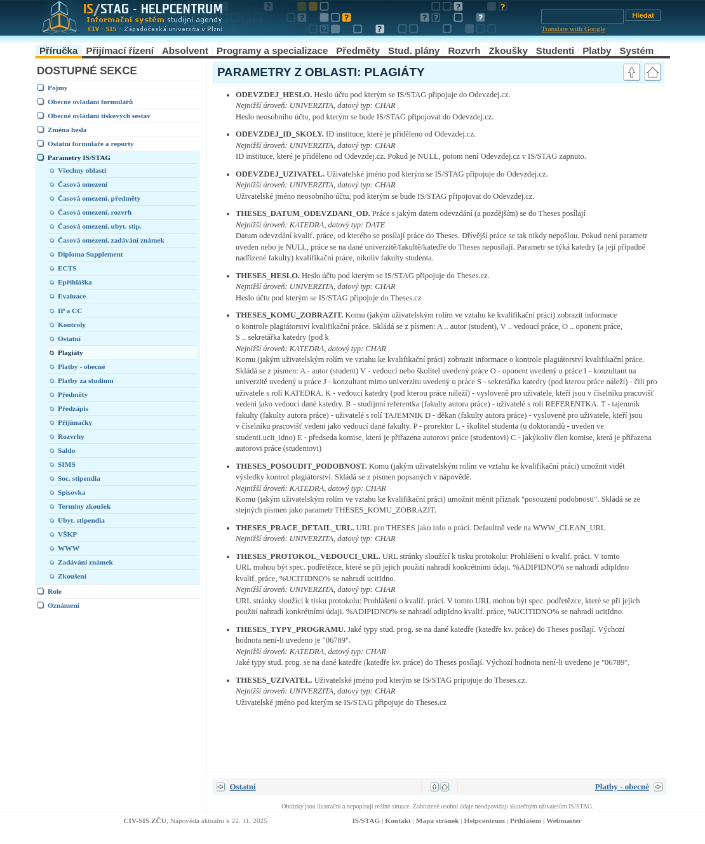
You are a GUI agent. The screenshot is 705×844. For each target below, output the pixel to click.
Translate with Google (573, 28)
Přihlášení (525, 820)
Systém (637, 50)
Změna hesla (67, 129)
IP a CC (70, 310)
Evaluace (72, 296)
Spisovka (72, 492)
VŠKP (67, 534)
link (603, 94)
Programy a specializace (272, 50)
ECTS (67, 268)
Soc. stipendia (79, 478)
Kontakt (397, 820)
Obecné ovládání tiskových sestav (99, 115)
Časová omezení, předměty (99, 198)
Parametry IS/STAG (79, 157)
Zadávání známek (85, 562)
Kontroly (72, 324)
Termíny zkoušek (84, 506)
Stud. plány (414, 50)
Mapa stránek (437, 820)
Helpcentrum (484, 820)
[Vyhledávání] (582, 16)
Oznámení (63, 605)
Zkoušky (508, 50)
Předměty (358, 50)
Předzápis (73, 408)
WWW (68, 548)
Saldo (66, 450)
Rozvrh (464, 50)
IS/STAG (366, 820)
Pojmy (58, 87)
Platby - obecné (81, 366)
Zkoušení (72, 576)
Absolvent (185, 50)
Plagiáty (70, 352)
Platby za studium (86, 380)
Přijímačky (75, 422)
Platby (596, 50)
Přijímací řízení (120, 50)
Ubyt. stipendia (81, 520)
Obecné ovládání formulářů (90, 101)
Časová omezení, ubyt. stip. (100, 226)
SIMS (67, 464)
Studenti (555, 50)
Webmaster (564, 820)
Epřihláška (75, 282)
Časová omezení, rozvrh (94, 212)
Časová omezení (82, 184)
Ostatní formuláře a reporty (91, 143)
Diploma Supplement (90, 254)
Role (55, 591)
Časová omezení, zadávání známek (111, 240)
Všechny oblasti (82, 170)
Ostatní (69, 338)
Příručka (58, 50)
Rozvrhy (71, 436)
